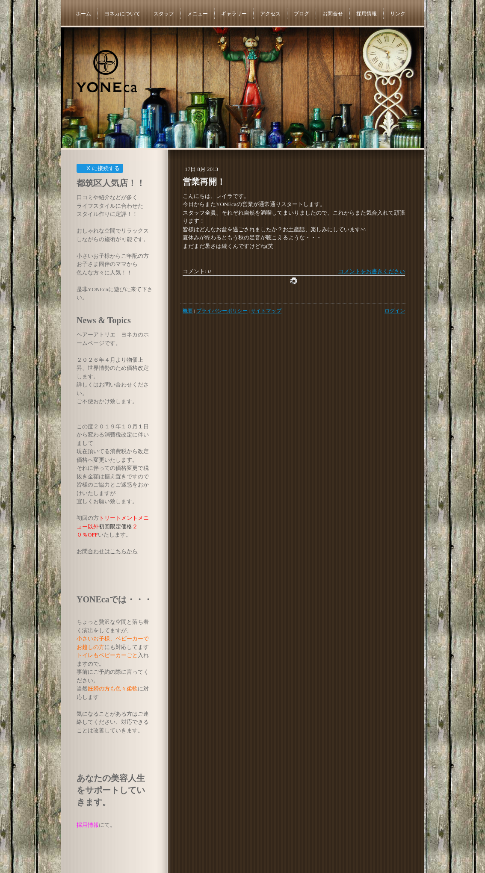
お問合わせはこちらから (107, 551)
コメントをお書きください (371, 271)
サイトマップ (266, 311)
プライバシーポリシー (222, 311)
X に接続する (99, 168)
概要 (188, 311)
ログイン (394, 311)
